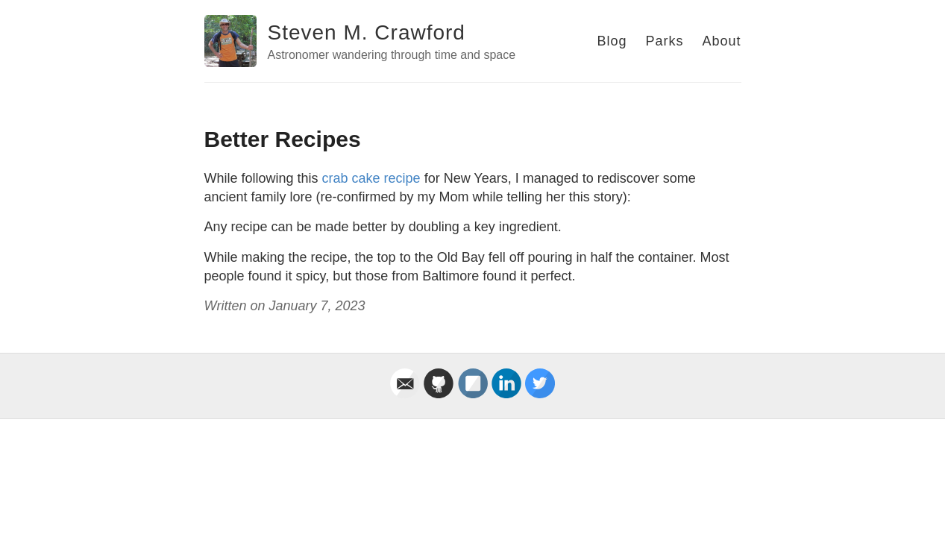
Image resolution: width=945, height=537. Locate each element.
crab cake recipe (371, 178)
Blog (612, 41)
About (721, 41)
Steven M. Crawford (366, 32)
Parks (664, 41)
